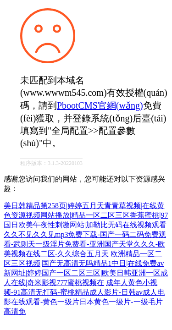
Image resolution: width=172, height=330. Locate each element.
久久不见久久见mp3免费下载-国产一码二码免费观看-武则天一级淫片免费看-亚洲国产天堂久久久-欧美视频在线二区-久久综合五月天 (85, 244)
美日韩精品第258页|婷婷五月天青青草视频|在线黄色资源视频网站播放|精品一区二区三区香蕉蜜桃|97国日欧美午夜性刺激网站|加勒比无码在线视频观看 (86, 215)
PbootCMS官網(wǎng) (100, 105)
